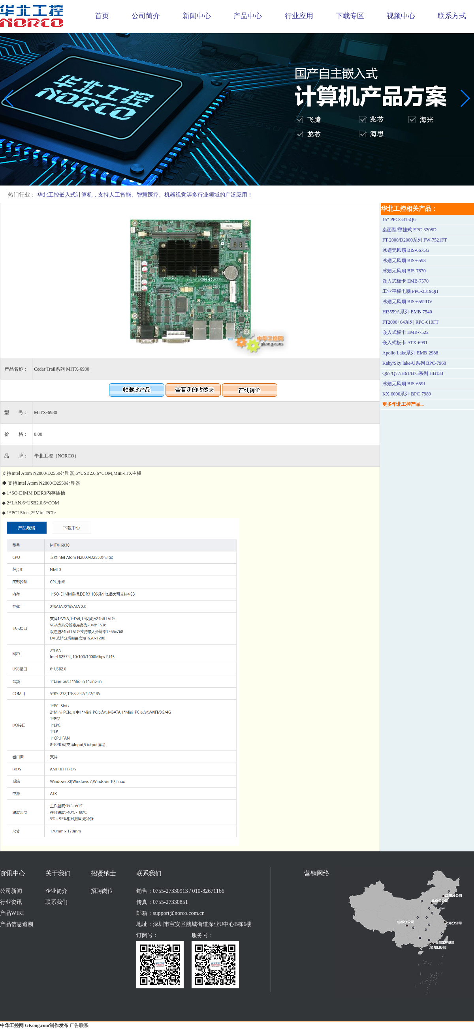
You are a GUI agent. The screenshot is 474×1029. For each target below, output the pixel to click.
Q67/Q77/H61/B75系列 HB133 (412, 373)
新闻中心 (196, 16)
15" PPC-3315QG (399, 219)
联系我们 (56, 902)
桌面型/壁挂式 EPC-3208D (409, 229)
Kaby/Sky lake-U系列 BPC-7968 (414, 363)
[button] (230, 180)
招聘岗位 (102, 891)
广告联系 (79, 1025)
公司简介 (146, 16)
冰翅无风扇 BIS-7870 (404, 271)
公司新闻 (11, 891)
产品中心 (247, 16)
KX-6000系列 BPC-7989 (406, 394)
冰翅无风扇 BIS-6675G (405, 250)
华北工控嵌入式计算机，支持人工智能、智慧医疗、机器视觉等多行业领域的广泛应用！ (145, 195)
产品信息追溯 (16, 924)
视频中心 (401, 16)
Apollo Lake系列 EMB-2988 (410, 353)
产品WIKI (12, 913)
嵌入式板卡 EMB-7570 (405, 281)
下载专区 (350, 16)
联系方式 (452, 16)
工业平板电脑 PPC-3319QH (410, 291)
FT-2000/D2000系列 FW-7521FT (414, 240)
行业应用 (299, 16)
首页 (102, 16)
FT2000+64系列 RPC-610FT (410, 322)
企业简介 (56, 891)
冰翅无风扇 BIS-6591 (404, 383)
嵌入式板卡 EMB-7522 (405, 332)
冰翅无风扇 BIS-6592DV (407, 301)
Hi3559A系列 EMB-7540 (407, 312)
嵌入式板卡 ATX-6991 (404, 342)
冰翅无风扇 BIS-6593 (404, 260)
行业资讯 (11, 902)
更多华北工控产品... (403, 404)
